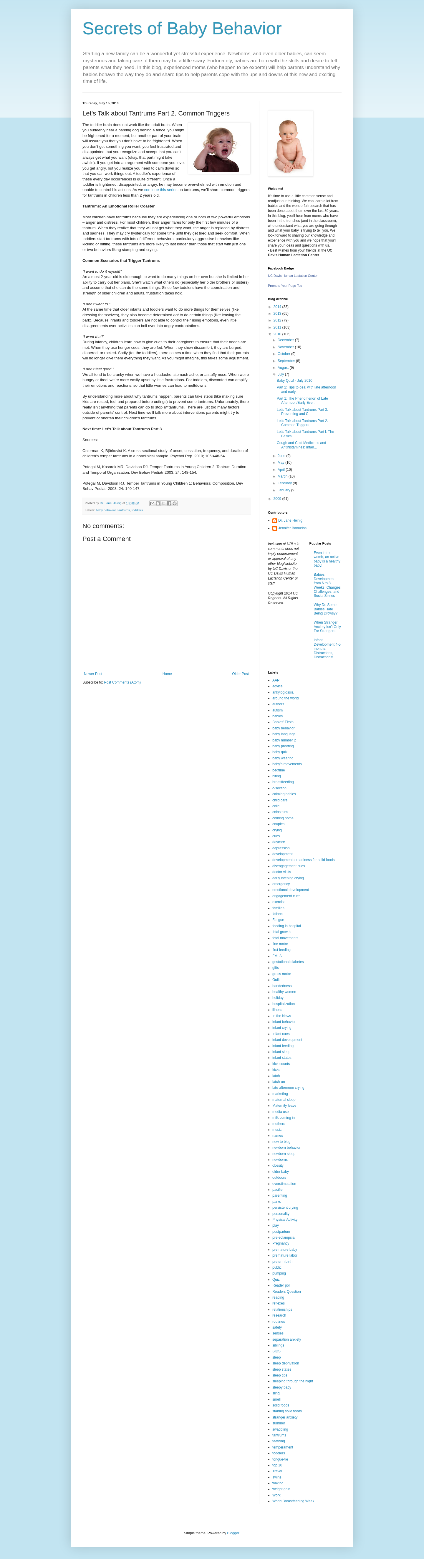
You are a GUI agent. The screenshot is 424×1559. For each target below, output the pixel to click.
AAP (275, 680)
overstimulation (284, 1184)
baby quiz (279, 752)
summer (278, 1423)
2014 (278, 307)
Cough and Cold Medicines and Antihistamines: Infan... (301, 445)
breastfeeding (283, 782)
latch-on (278, 1082)
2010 (278, 334)
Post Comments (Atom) (122, 682)
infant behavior (284, 1022)
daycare (278, 842)
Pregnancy (280, 1243)
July (281, 374)
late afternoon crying (288, 1088)
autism (277, 710)
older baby (280, 1172)
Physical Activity (284, 1220)
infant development (287, 1040)
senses (278, 1333)
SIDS (276, 1351)
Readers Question (286, 1292)
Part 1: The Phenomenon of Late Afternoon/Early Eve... (302, 400)
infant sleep (281, 1052)
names (277, 1135)
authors (278, 704)
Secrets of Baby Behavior (182, 28)
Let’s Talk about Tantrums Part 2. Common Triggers (302, 423)
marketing (280, 1094)
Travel (277, 1471)
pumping (279, 1273)
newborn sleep (283, 1154)
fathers (277, 914)
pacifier (278, 1190)
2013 (278, 314)
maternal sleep (284, 1100)
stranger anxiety (284, 1417)
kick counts (281, 1064)
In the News (281, 1016)
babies (277, 716)
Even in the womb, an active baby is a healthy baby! (327, 559)
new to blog (281, 1142)
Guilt (276, 980)
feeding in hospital (286, 926)
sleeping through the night (292, 1381)
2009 (278, 499)
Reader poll (281, 1285)
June (282, 456)
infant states (282, 1058)
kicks (276, 1070)
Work (276, 1495)
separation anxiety (286, 1339)
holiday (278, 998)
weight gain (281, 1489)
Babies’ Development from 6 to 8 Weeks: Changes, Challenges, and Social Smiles (328, 585)
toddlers (137, 510)
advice (277, 686)
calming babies (284, 794)
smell (276, 1399)
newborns (280, 1160)
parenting (279, 1195)
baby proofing (283, 746)
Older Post (240, 674)
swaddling (280, 1429)
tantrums (123, 510)
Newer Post (93, 674)
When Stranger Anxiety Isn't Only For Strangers (327, 626)
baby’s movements (287, 764)
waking (277, 1483)
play (275, 1225)
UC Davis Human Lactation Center (293, 275)
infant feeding (283, 1046)
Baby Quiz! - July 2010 (294, 381)
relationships (282, 1309)
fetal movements (285, 938)
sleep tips (279, 1375)
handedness (282, 986)
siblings (278, 1345)
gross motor (281, 974)
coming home (283, 818)
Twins (276, 1477)
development (282, 854)
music (276, 1130)
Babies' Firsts (283, 722)
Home (167, 674)
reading (278, 1297)
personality (280, 1214)
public (276, 1267)
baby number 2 (284, 740)
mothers (278, 1124)
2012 (278, 320)
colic (275, 806)
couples (278, 824)
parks (276, 1202)
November (286, 347)
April (282, 470)
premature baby (284, 1249)
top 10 (277, 1465)
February (285, 483)
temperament (282, 1447)
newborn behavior (286, 1148)
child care (279, 800)
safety (277, 1327)
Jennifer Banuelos (292, 528)
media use (280, 1112)
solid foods (280, 1405)
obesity (278, 1165)
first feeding (281, 950)
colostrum (280, 812)
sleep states (281, 1369)
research (279, 1315)
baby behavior (106, 510)
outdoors (279, 1177)
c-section (279, 788)
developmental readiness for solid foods (303, 860)
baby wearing (282, 758)
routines (278, 1321)
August (284, 368)
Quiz (276, 1279)
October (284, 354)
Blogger (233, 1533)
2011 (278, 327)
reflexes (278, 1303)
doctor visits (281, 872)
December (286, 340)
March (283, 476)
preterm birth (282, 1262)
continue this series (161, 189)
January (284, 490)
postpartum (281, 1232)
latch (276, 1076)
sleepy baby (281, 1387)
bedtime (278, 770)
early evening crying (288, 878)
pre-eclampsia (283, 1237)
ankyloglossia (283, 692)
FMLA (277, 956)
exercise (279, 902)
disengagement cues (288, 866)
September (287, 361)
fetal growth (281, 932)
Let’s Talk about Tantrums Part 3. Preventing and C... (302, 412)
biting (276, 776)
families (278, 908)
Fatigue (278, 920)
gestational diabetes (288, 962)
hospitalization (283, 1004)
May (281, 463)
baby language (284, 734)
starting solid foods (287, 1411)
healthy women (284, 992)
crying (277, 830)
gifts (275, 968)
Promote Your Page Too (285, 285)
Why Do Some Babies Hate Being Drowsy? (326, 609)
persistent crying (285, 1207)
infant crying (282, 1028)
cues (276, 836)
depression (281, 848)
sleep (276, 1357)
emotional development (290, 890)
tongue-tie (280, 1459)
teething (278, 1441)
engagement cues (286, 896)
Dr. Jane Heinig (290, 520)
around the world (285, 698)
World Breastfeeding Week (293, 1501)
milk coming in (283, 1118)
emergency (281, 884)
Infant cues (281, 1034)
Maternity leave (284, 1105)
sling (276, 1393)
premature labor (284, 1255)
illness (277, 1010)
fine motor (280, 944)
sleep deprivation (285, 1363)
